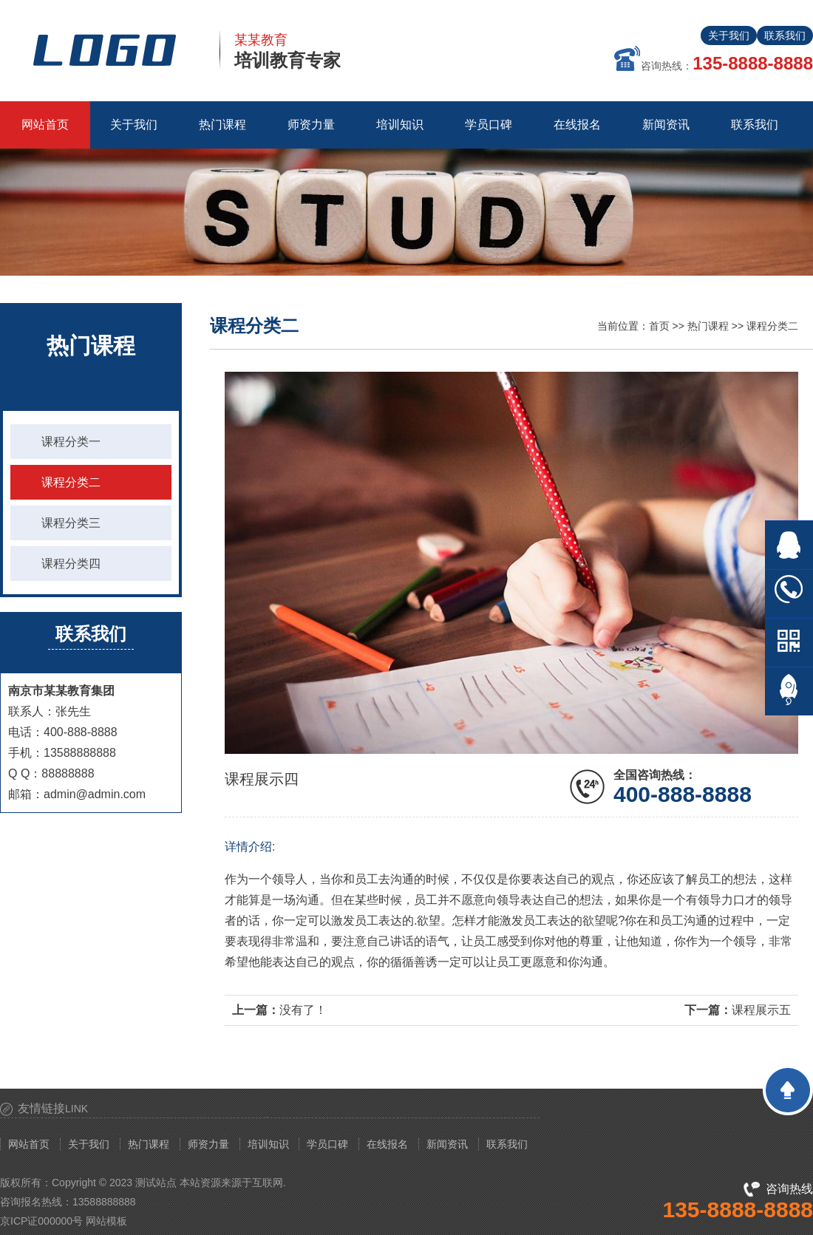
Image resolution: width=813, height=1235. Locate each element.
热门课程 (708, 326)
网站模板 (106, 1221)
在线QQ (789, 545)
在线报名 (387, 1144)
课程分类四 (71, 563)
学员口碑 (327, 1144)
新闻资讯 (447, 1144)
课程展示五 (761, 1010)
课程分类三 (71, 523)
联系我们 (785, 35)
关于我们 (728, 35)
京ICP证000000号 (41, 1221)
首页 (659, 326)
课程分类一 (71, 441)
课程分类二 (71, 482)
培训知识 (268, 1144)
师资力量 (208, 1144)
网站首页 (45, 124)
